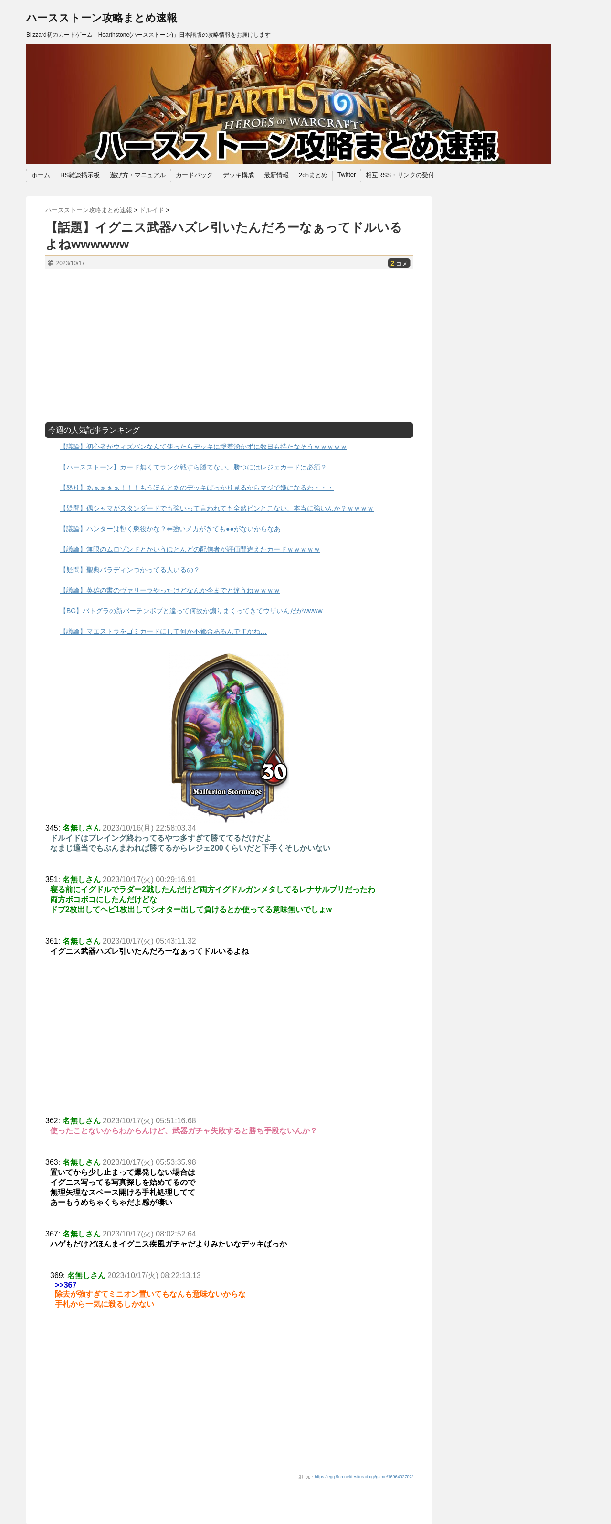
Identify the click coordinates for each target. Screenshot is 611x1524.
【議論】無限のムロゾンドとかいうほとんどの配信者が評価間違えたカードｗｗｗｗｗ (190, 549)
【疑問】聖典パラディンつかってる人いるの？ (130, 570)
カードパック (194, 175)
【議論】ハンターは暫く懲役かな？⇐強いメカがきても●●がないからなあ (170, 529)
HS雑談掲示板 (80, 175)
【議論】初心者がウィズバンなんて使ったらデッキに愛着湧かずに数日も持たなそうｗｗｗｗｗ (203, 446)
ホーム (41, 175)
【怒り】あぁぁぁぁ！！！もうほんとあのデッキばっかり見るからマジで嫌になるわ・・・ (197, 487)
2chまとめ (313, 175)
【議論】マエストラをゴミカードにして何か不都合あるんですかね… (163, 631)
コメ (399, 263)
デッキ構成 (238, 175)
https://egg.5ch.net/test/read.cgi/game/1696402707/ (364, 1476)
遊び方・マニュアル (138, 175)
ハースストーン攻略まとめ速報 (101, 18)
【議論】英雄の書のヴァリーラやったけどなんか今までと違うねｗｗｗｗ (170, 590)
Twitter (346, 174)
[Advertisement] (229, 346)
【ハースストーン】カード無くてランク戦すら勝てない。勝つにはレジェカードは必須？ (193, 467)
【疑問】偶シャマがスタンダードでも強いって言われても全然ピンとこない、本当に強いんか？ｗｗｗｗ (217, 508)
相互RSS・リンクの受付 (400, 175)
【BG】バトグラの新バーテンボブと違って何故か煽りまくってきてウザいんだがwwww (191, 611)
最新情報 (276, 175)
